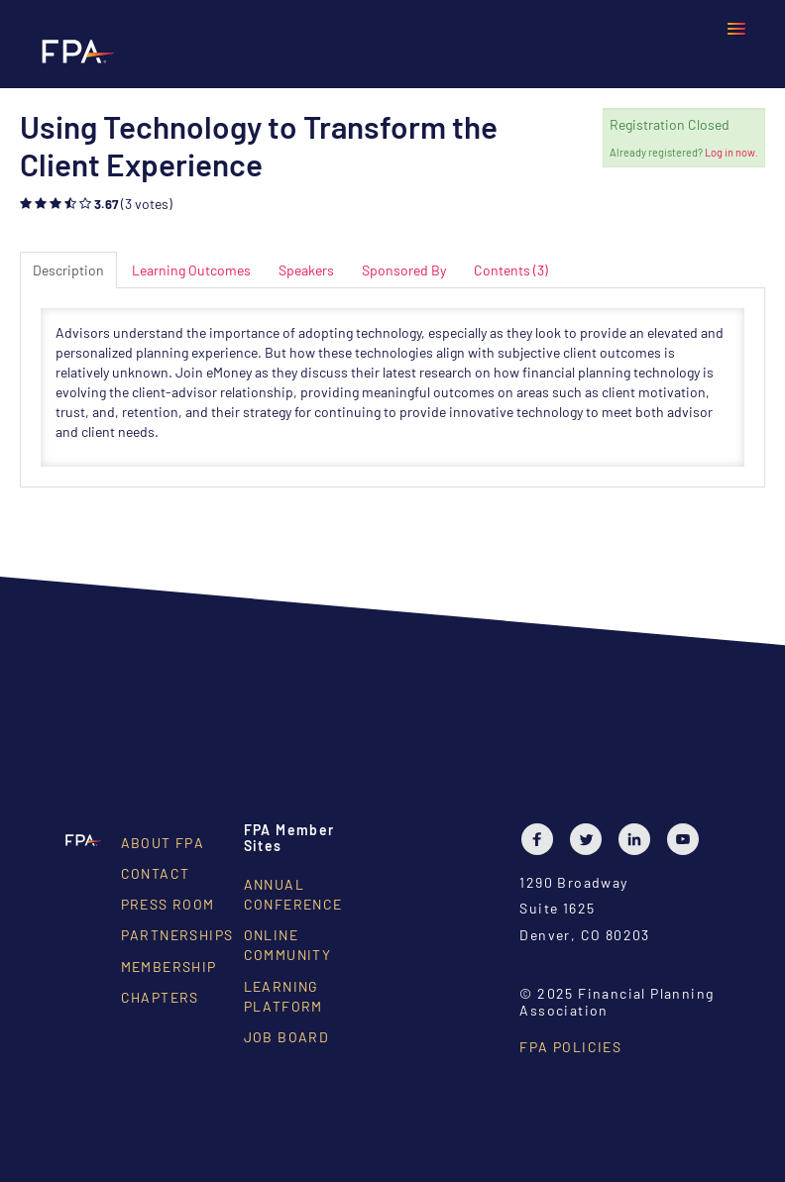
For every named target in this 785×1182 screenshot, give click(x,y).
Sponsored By (404, 270)
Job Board (287, 1036)
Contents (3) (511, 270)
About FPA (163, 842)
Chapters (160, 997)
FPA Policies (570, 1046)
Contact (155, 873)
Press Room (168, 904)
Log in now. (731, 152)
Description (68, 270)
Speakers (306, 270)
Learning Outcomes (191, 270)
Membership (169, 966)
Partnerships (177, 934)
